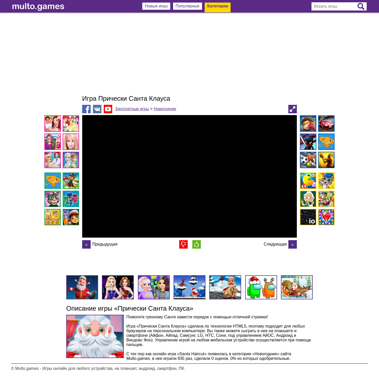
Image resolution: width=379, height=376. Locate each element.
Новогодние (165, 109)
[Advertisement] (189, 54)
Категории (217, 6)
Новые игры (156, 6)
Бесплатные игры (132, 109)
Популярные (188, 6)
